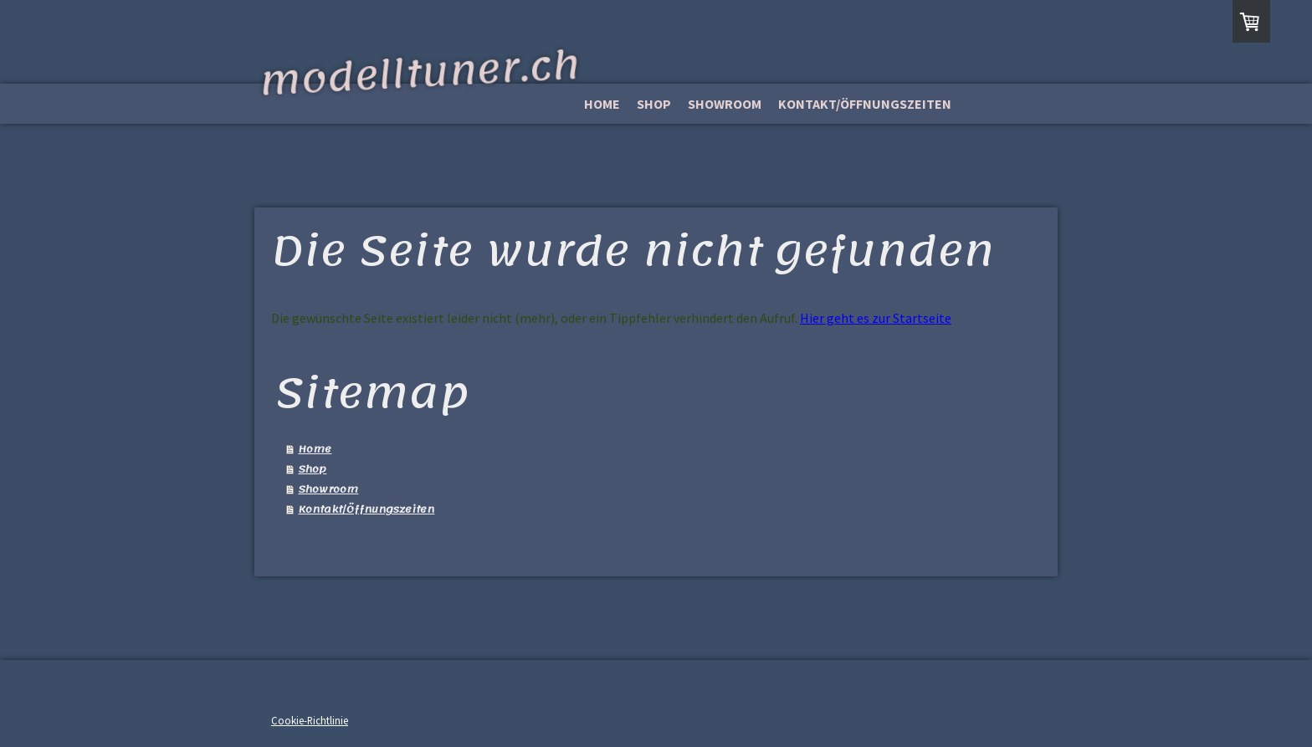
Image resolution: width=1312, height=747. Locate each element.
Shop (654, 103)
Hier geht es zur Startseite (875, 318)
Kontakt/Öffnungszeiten (864, 103)
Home (602, 103)
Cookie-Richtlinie (309, 720)
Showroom (724, 103)
